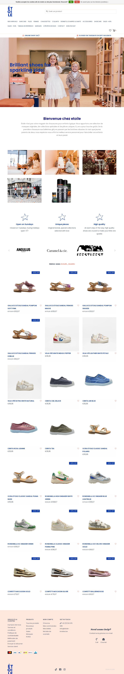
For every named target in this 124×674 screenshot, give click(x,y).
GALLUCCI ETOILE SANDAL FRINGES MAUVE (59, 307)
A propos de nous (14, 625)
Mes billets (47, 629)
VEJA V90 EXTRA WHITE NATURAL (21, 401)
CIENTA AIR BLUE (89, 401)
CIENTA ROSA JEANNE (16, 448)
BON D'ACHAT (71, 26)
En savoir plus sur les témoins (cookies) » (94, 2)
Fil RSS (28, 637)
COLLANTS (55, 21)
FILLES (30, 21)
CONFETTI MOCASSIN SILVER (56, 591)
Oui (71, 2)
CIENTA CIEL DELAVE (53, 401)
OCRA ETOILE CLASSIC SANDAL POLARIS (94, 450)
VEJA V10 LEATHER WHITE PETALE (95, 353)
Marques (38, 26)
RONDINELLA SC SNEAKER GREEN (20, 544)
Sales (28, 631)
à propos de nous (49, 26)
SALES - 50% (12, 26)
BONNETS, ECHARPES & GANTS (71, 21)
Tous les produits (32, 623)
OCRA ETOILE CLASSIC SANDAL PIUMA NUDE (23, 497)
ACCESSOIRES (87, 21)
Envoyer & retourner (15, 644)
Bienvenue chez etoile (62, 118)
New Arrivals (12, 21)
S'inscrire (46, 623)
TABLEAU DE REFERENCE (25, 26)
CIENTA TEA (49, 448)
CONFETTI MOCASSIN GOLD (19, 591)
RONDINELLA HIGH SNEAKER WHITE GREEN (58, 497)
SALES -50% (17, 79)
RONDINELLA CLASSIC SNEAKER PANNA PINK (57, 545)
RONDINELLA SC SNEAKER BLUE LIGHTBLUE (94, 497)
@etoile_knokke (67, 264)
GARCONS (22, 21)
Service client (13, 646)
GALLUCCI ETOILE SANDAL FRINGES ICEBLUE (22, 354)
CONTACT (61, 26)
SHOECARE (97, 21)
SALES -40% (107, 21)
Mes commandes (49, 626)
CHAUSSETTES (45, 21)
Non (77, 2)
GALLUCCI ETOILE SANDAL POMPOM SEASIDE (97, 307)
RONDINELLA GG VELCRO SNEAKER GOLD (96, 545)
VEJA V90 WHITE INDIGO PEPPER (58, 353)
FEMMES (36, 21)
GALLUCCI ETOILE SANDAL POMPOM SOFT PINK (22, 307)
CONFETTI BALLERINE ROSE (93, 591)
